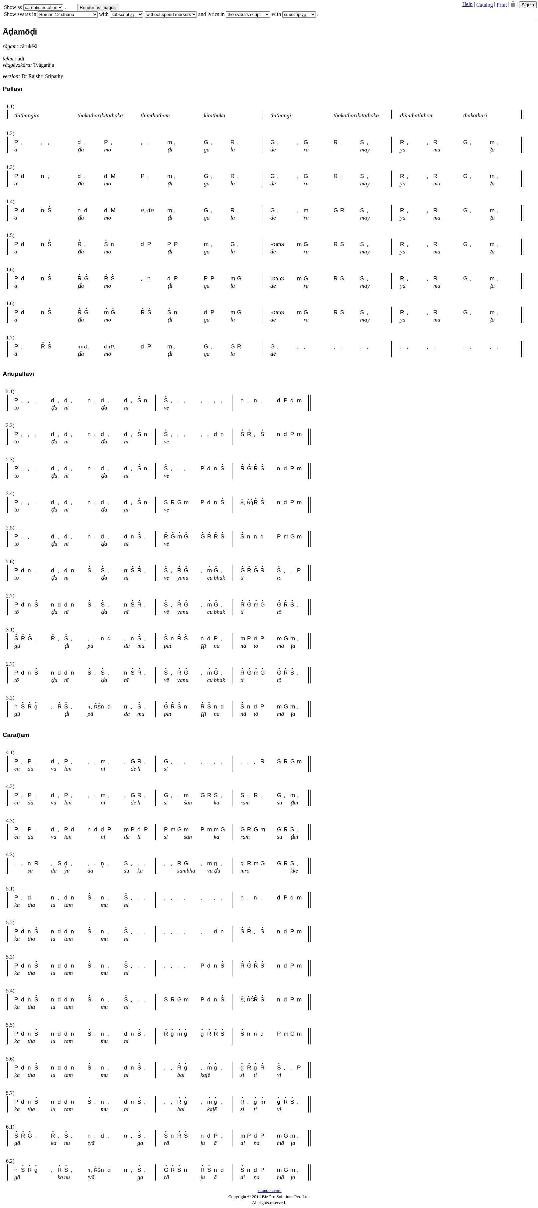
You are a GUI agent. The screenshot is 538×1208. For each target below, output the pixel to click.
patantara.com (268, 1190)
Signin (528, 4)
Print (501, 5)
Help (467, 4)
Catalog (484, 5)
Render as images (98, 7)
